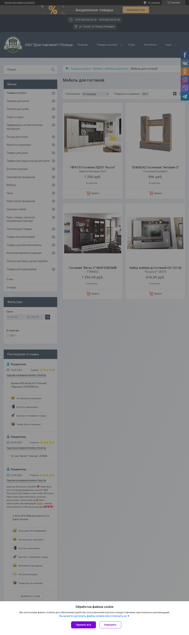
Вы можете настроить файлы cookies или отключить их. (93, 616)
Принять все (83, 624)
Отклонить (110, 624)
